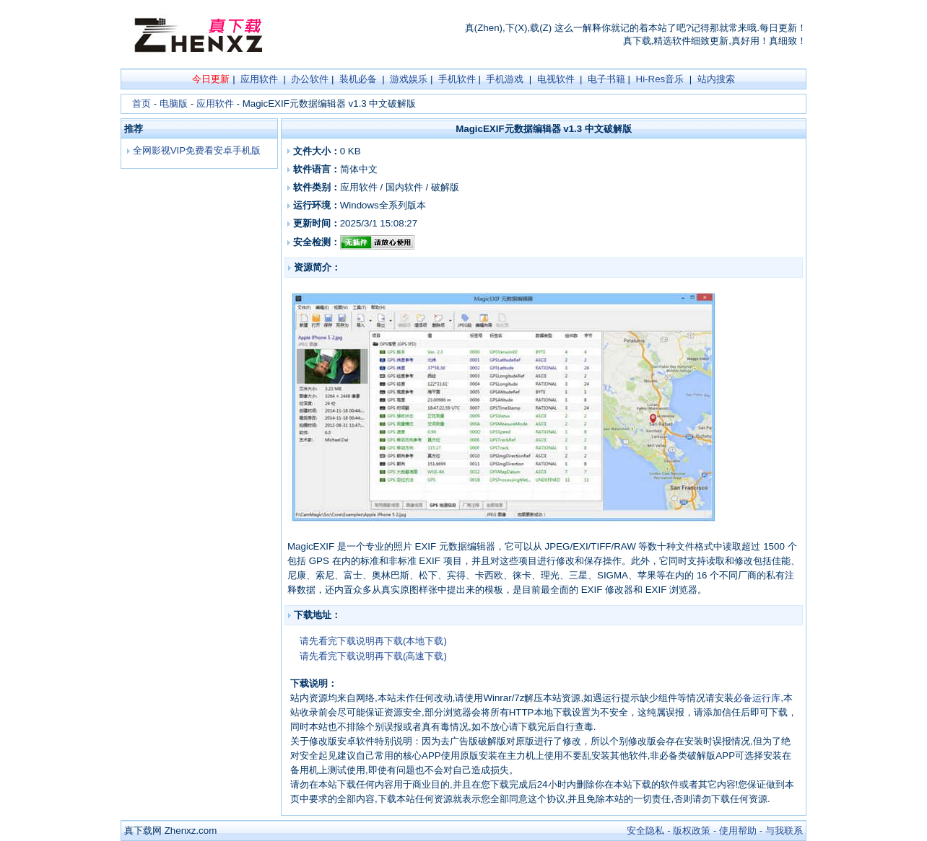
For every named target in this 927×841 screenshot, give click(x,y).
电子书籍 (606, 79)
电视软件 (556, 79)
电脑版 (174, 103)
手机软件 (457, 79)
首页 (141, 103)
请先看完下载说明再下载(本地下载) (373, 640)
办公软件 (309, 79)
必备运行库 (757, 697)
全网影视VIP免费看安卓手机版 (195, 150)
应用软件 (259, 79)
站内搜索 (716, 79)
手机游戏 (504, 79)
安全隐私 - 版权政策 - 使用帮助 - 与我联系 (715, 830)
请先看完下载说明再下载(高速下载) (373, 656)
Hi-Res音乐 (660, 79)
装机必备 (358, 79)
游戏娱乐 (408, 79)
